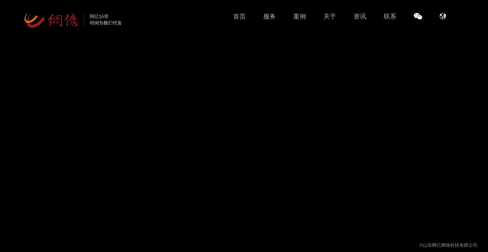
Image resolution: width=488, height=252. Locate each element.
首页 (239, 16)
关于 (329, 16)
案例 (299, 16)
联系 (390, 16)
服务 (269, 16)
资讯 (360, 16)
